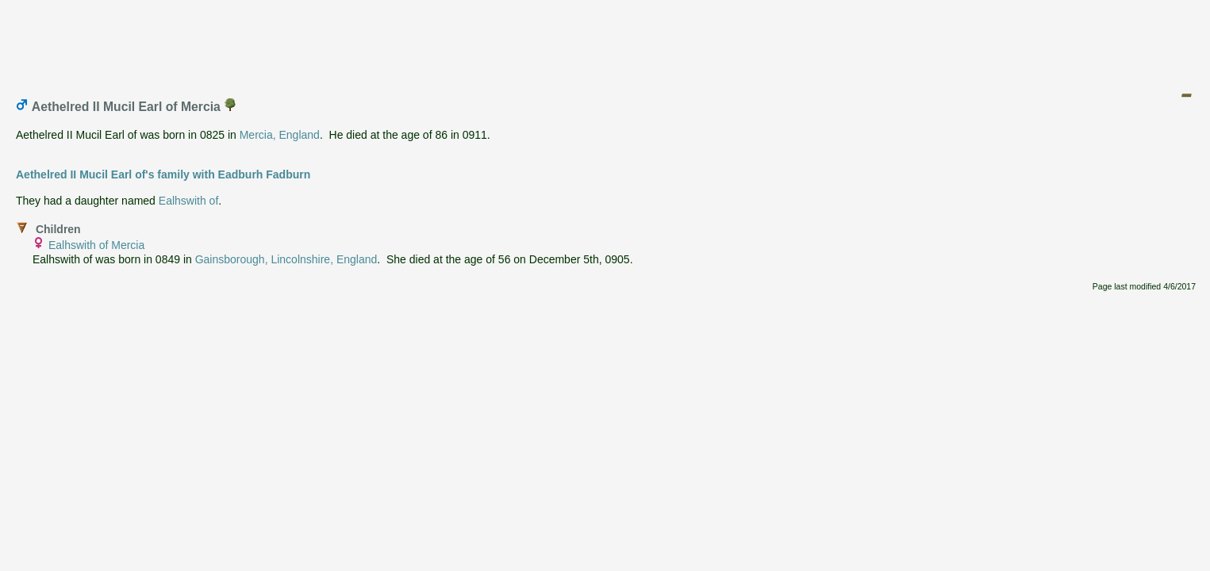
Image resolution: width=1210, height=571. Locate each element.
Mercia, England (280, 134)
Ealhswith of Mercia (96, 245)
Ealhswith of (188, 200)
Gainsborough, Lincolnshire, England (286, 259)
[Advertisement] (606, 42)
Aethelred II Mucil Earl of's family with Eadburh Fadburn (163, 174)
